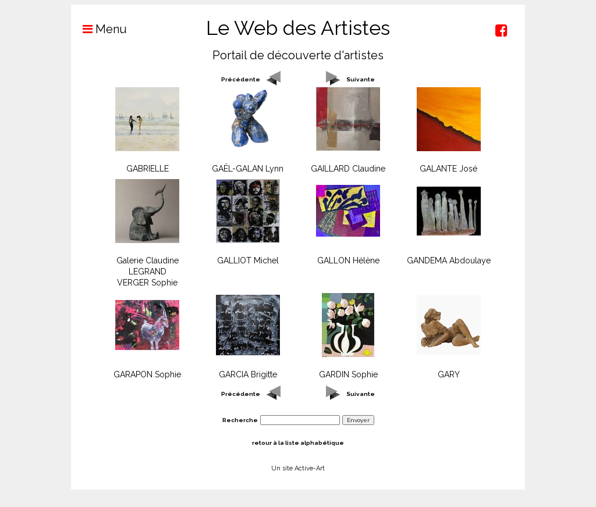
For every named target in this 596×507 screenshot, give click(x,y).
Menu (99, 29)
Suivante (360, 79)
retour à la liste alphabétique (298, 443)
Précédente (240, 79)
